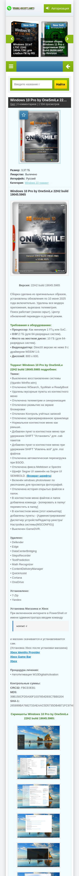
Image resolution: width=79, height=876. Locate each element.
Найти (60, 84)
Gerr (12, 104)
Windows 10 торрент (37, 182)
